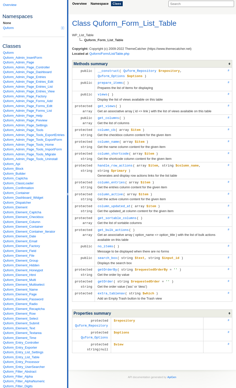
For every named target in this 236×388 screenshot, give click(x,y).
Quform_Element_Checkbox (23, 217)
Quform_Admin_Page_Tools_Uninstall (30, 159)
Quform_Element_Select (20, 318)
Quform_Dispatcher (17, 202)
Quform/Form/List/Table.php (109, 53)
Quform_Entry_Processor (21, 362)
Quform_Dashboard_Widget (23, 197)
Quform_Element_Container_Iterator (29, 231)
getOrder (105, 274)
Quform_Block (13, 168)
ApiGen (171, 367)
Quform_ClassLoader (18, 183)
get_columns (108, 116)
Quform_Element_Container (23, 226)
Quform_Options (111, 75)
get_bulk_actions (113, 224)
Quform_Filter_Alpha (18, 376)
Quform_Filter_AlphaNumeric (24, 381)
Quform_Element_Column (21, 222)
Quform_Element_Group (20, 260)
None (7, 23)
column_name (108, 139)
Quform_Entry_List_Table (21, 357)
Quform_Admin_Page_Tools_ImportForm (32, 149)
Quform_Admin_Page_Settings (25, 125)
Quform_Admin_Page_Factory (25, 96)
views (102, 93)
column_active (110, 189)
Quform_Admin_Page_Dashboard (27, 72)
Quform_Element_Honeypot (23, 270)
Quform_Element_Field (19, 251)
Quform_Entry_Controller (21, 342)
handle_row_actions (115, 162)
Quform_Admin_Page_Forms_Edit (27, 106)
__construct (108, 70)
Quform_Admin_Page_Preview (25, 120)
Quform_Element (15, 207)
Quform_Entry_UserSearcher (24, 367)
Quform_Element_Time (19, 338)
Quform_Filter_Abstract (19, 371)
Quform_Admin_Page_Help (22, 115)
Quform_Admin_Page (18, 62)
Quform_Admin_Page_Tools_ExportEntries (34, 135)
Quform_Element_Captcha (22, 212)
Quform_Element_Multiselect (23, 284)
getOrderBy (107, 262)
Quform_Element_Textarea (22, 333)
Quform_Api (11, 164)
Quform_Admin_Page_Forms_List (27, 110)
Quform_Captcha (15, 178)
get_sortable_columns (117, 212)
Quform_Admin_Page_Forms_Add (27, 101)
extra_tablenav (111, 285)
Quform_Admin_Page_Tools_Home (28, 144)
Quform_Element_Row (19, 313)
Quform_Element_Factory (21, 246)
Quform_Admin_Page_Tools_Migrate (29, 154)
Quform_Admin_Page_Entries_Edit (28, 81)
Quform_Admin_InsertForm (22, 57)
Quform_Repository (140, 70)
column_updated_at (114, 201)
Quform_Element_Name (20, 289)
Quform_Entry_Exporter (20, 347)
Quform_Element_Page (20, 294)
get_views (106, 105)
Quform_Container (16, 193)
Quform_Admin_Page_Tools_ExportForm (32, 139)
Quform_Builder (14, 173)
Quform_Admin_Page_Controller (26, 67)
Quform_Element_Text (19, 328)
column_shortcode (113, 150)
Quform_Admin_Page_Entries (24, 77)
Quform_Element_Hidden (21, 265)
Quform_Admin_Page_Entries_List (28, 86)
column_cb (106, 127)
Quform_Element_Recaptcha (24, 309)
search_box (107, 251)
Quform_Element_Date (19, 236)
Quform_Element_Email (20, 241)
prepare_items (110, 82)
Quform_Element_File (18, 255)
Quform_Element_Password (23, 299)
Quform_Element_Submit (21, 323)
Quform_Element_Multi (19, 280)
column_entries (111, 178)
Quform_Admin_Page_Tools (23, 130)
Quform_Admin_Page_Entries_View (29, 91)
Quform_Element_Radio (20, 304)
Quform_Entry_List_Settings (23, 352)
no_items (105, 240)
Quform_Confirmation (18, 188)
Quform (33, 28)
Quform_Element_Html (19, 275)
